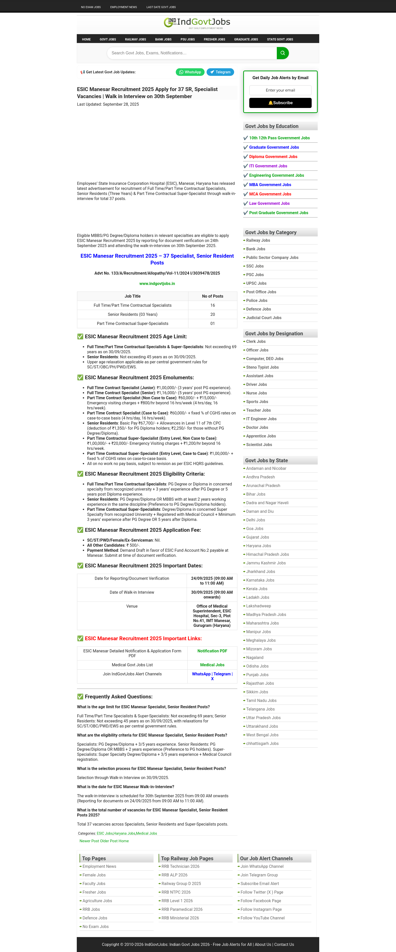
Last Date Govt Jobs (161, 7)
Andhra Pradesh (260, 477)
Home (86, 39)
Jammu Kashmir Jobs (266, 563)
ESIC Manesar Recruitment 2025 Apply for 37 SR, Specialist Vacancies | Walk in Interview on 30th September (147, 92)
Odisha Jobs (257, 666)
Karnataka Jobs (260, 580)
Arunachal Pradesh (263, 485)
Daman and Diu (260, 511)
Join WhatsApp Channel (262, 866)
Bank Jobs (163, 39)
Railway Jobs (135, 39)
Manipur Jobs (258, 631)
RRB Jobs (91, 909)
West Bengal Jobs (262, 735)
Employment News (123, 7)
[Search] (283, 53)
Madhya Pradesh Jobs (266, 614)
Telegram (220, 72)
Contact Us (284, 944)
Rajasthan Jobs (260, 683)
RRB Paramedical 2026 (182, 909)
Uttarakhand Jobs (262, 726)
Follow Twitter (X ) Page (262, 892)
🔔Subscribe (280, 103)
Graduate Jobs (246, 39)
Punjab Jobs (257, 674)
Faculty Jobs (94, 883)
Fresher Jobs (214, 39)
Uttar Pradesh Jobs (263, 717)
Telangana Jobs (260, 709)
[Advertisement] (157, 140)
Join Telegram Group (259, 875)
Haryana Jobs (124, 833)
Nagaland (254, 657)
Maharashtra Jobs (262, 623)
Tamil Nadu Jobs (261, 700)
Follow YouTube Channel (263, 918)
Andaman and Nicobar (266, 468)
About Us (263, 944)
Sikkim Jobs (257, 692)
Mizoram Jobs (259, 649)
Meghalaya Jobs (261, 640)
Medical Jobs (146, 833)
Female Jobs (94, 875)
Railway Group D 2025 (181, 883)
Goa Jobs (254, 528)
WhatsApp (190, 72)
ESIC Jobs (105, 833)
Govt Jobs (108, 39)
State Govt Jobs (280, 39)
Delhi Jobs (255, 520)
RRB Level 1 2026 (177, 900)
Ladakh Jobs (257, 597)
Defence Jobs (95, 918)
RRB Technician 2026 (181, 866)
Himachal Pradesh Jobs (267, 554)
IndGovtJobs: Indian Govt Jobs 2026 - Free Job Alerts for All (198, 944)
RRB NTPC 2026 (176, 892)
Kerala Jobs (256, 588)
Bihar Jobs (255, 494)
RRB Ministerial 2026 (180, 918)
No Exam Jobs (91, 7)
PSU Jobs (188, 39)
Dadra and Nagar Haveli (267, 502)
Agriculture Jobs (97, 900)
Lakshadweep (258, 606)
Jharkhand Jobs (260, 571)
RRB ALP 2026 (175, 875)
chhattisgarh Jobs (262, 743)
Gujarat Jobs (257, 537)
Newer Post (89, 841)
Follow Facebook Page (261, 900)
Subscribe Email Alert (260, 883)
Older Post (109, 841)
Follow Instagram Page (261, 909)
